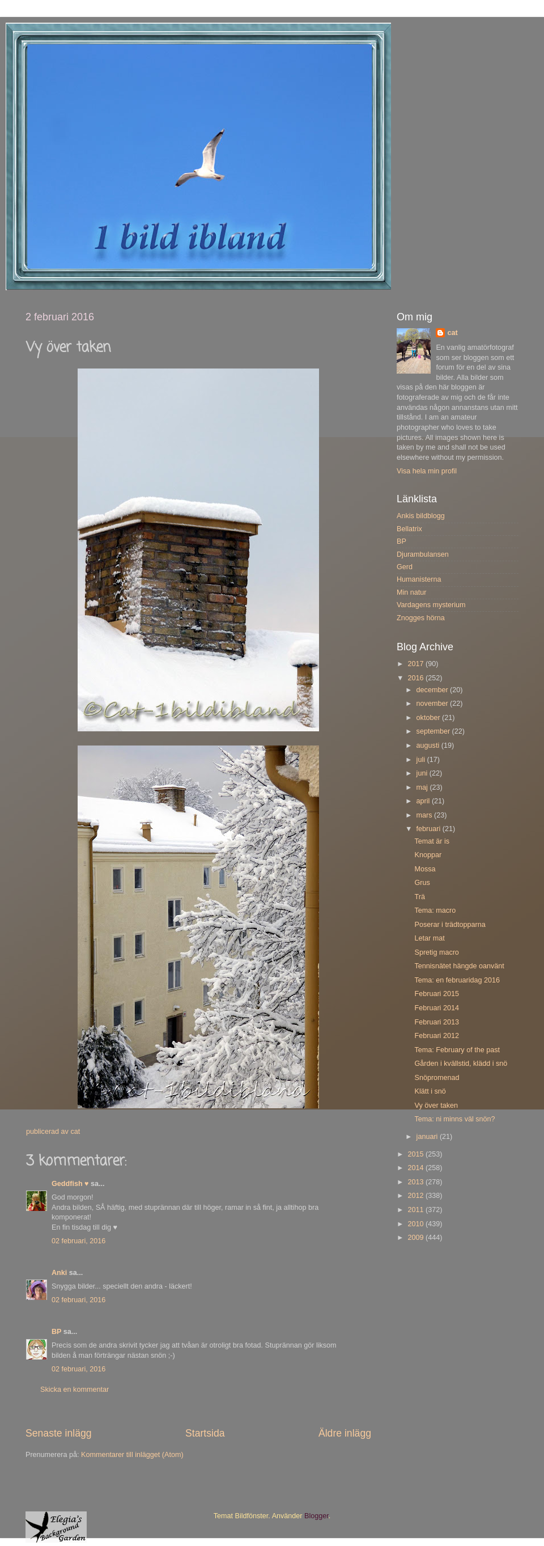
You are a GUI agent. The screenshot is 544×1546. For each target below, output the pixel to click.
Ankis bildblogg (421, 516)
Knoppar (427, 855)
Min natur (412, 592)
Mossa (424, 869)
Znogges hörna (421, 618)
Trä (419, 897)
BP (56, 1332)
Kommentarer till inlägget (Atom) (132, 1455)
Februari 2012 (436, 1036)
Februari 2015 (436, 994)
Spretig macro (436, 952)
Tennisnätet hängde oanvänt (459, 966)
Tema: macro (435, 910)
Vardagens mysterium (431, 605)
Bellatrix (409, 529)
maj (423, 787)
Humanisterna (419, 579)
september (434, 731)
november (433, 704)
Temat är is (431, 841)
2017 (416, 664)
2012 (416, 1196)
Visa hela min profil (427, 471)
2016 (416, 678)
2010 (416, 1224)
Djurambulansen (423, 554)
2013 (416, 1182)
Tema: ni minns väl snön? (454, 1119)
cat (452, 333)
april (424, 801)
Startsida (205, 1433)
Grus (422, 883)
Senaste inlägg (59, 1433)
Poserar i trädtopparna (449, 925)
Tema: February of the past (457, 1050)
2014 (416, 1168)
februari (429, 829)
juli (421, 760)
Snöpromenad (436, 1078)
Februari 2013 (436, 1022)
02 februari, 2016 (78, 1241)
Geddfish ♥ (70, 1184)
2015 (416, 1154)
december (433, 690)
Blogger (316, 1516)
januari (428, 1137)
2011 (416, 1210)
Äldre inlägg (344, 1433)
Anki (59, 1273)
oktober (429, 718)
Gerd (405, 567)
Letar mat (429, 938)
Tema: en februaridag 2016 (457, 980)
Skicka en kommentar (74, 1389)
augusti (428, 745)
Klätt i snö (429, 1091)
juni (423, 773)
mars (425, 815)
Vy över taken (436, 1105)
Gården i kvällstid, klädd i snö (460, 1064)
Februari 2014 (436, 1008)
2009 (416, 1238)
